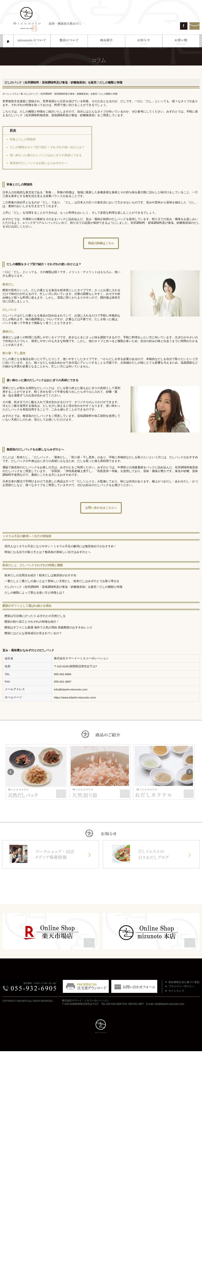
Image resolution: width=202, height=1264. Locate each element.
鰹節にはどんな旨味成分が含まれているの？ (33, 633)
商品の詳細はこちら (101, 243)
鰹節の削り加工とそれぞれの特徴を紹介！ (32, 621)
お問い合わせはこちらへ (101, 507)
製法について (69, 41)
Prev (10, 772)
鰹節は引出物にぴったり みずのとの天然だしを (35, 615)
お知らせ (143, 41)
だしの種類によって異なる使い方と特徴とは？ (35, 592)
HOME (8, 41)
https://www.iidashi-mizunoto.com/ (75, 697)
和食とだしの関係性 (23, 139)
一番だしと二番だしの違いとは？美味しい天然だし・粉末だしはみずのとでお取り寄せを (62, 581)
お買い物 (181, 41)
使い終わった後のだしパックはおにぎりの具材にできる (46, 155)
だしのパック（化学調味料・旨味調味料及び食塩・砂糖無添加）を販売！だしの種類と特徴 (63, 586)
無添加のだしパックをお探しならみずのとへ (38, 163)
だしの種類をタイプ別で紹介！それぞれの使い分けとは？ (47, 147)
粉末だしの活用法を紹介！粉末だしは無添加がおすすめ (40, 575)
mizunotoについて (32, 41)
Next (189, 772)
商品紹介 (106, 41)
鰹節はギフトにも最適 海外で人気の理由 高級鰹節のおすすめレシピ (48, 627)
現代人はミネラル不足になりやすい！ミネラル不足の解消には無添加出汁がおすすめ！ (61, 546)
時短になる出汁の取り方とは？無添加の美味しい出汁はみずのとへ (48, 552)
